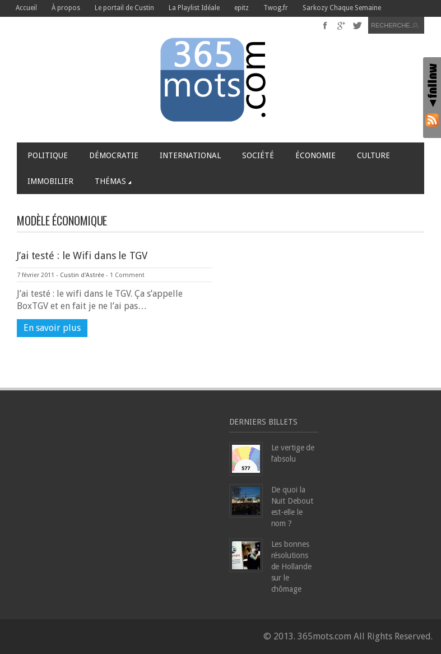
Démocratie (113, 155)
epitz (241, 8)
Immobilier (50, 181)
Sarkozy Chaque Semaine (342, 8)
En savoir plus (52, 328)
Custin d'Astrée (82, 275)
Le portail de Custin (124, 8)
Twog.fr (275, 8)
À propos (66, 8)
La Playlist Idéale (194, 8)
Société (258, 155)
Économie (315, 155)
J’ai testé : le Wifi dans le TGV (82, 255)
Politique (47, 155)
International (190, 155)
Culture (373, 155)
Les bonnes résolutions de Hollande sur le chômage (291, 566)
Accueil (26, 8)
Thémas (113, 181)
